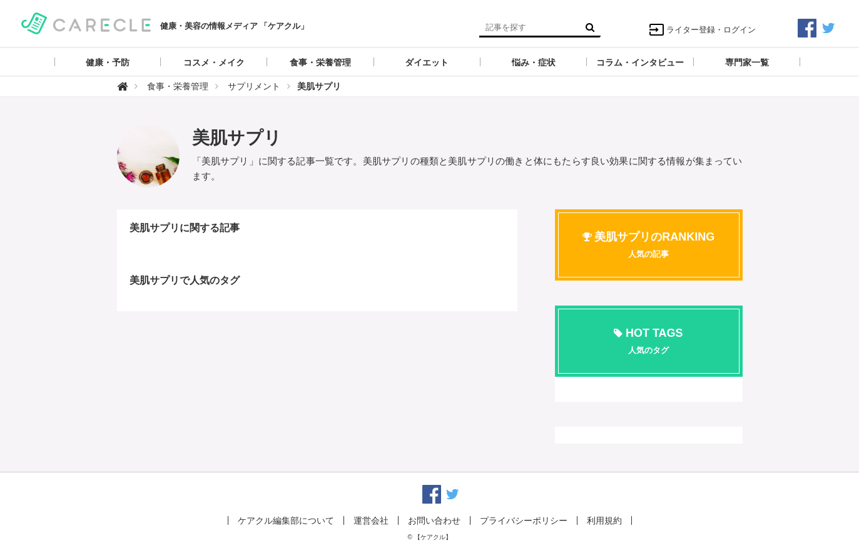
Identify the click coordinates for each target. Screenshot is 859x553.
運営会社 (371, 520)
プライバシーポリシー (523, 520)
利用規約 (604, 520)
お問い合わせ (434, 520)
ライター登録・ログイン (702, 29)
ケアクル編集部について (286, 520)
